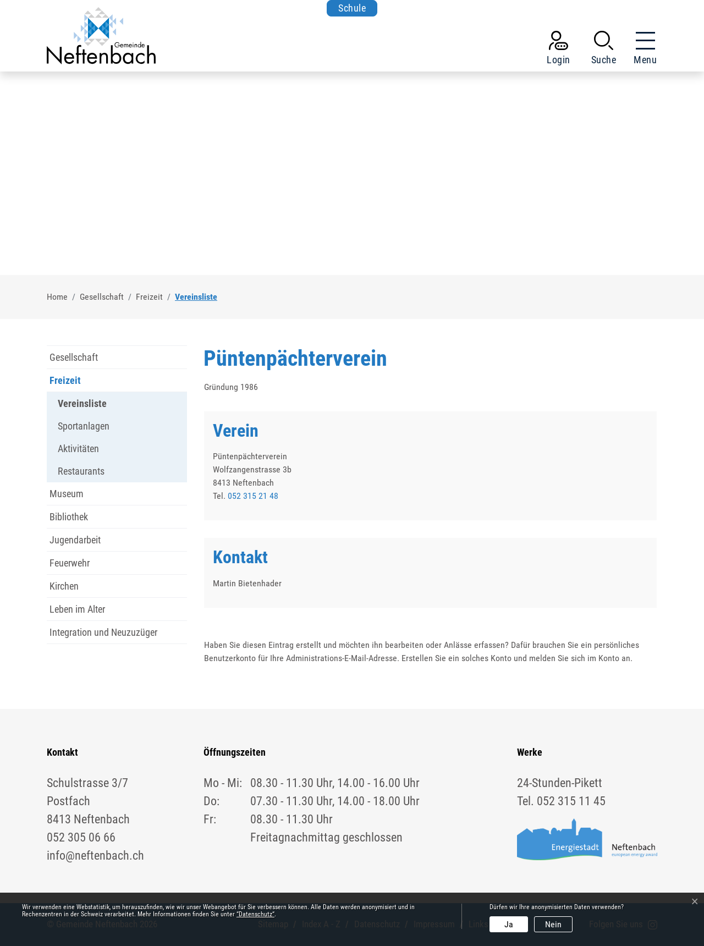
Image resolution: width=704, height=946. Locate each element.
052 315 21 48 (253, 496)
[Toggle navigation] (641, 50)
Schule (352, 8)
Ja (508, 924)
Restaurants (81, 471)
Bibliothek (69, 516)
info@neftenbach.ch (95, 855)
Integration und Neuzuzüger (103, 632)
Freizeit (65, 380)
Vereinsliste (82, 406)
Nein (553, 924)
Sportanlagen (83, 426)
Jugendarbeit (75, 540)
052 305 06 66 (81, 837)
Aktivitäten (78, 448)
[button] (604, 50)
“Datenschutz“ (255, 914)
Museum (67, 493)
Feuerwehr (70, 563)
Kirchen (64, 586)
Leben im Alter (77, 609)
